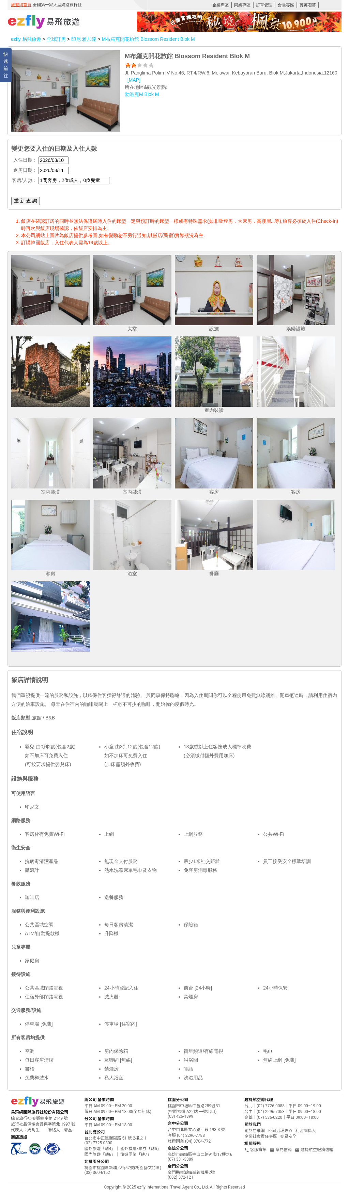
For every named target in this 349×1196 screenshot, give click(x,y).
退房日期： (25, 170)
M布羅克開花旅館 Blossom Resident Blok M (148, 39)
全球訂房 (56, 39)
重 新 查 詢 (25, 200)
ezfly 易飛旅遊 (26, 39)
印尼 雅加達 (84, 39)
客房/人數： (24, 180)
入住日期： (25, 160)
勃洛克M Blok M (142, 94)
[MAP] (133, 80)
